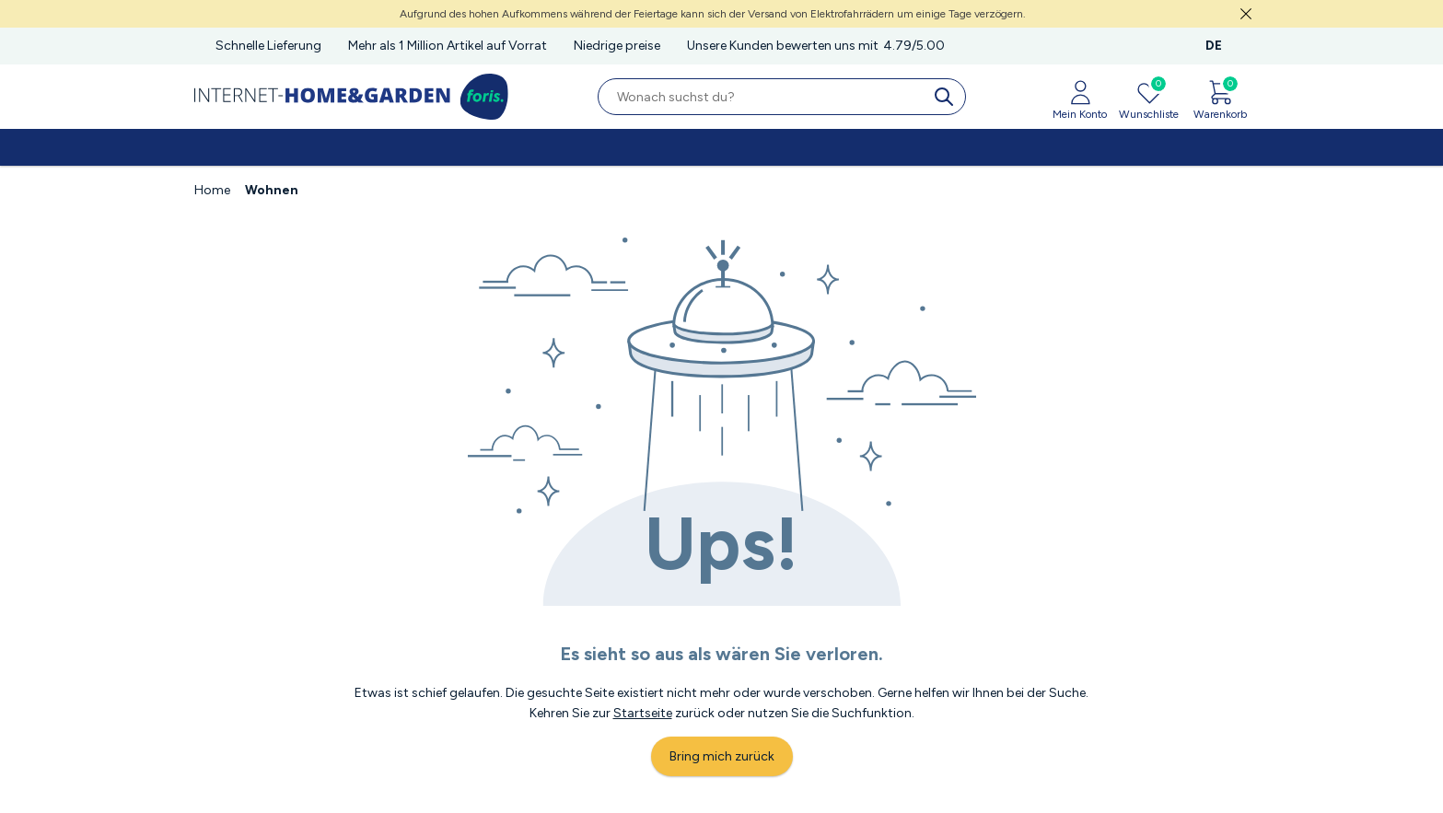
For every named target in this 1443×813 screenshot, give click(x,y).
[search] (947, 96)
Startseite (642, 713)
